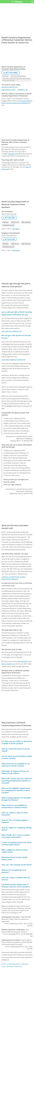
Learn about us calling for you (12, 331)
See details (16, 229)
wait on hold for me (8, 664)
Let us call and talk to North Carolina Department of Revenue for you (17, 313)
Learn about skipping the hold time (13, 360)
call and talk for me (23, 661)
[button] (32, 1)
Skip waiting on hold (8, 90)
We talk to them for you (10, 87)
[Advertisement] (17, 122)
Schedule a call (22, 90)
